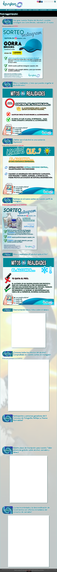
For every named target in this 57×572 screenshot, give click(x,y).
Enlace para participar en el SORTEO (14, 205)
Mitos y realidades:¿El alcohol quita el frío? (30, 254)
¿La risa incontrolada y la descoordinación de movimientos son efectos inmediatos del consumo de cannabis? (31, 509)
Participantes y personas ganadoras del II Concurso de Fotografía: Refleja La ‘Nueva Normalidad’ (30, 418)
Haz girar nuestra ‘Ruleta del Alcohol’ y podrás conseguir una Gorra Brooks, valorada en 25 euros (33, 21)
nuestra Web (21, 145)
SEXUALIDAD (25, 9)
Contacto (50, 9)
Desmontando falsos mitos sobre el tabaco (31, 310)
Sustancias (19, 9)
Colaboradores (43, 9)
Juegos (30, 9)
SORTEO (16, 26)
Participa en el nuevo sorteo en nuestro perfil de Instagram (33, 200)
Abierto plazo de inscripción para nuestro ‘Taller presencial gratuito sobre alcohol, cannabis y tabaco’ (32, 450)
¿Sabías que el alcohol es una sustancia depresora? (29, 141)
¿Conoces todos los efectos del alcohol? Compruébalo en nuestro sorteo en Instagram (32, 353)
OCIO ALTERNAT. (36, 9)
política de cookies (28, 570)
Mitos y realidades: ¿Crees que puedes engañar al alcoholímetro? (33, 84)
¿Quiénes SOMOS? (11, 9)
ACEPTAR (29, 571)
